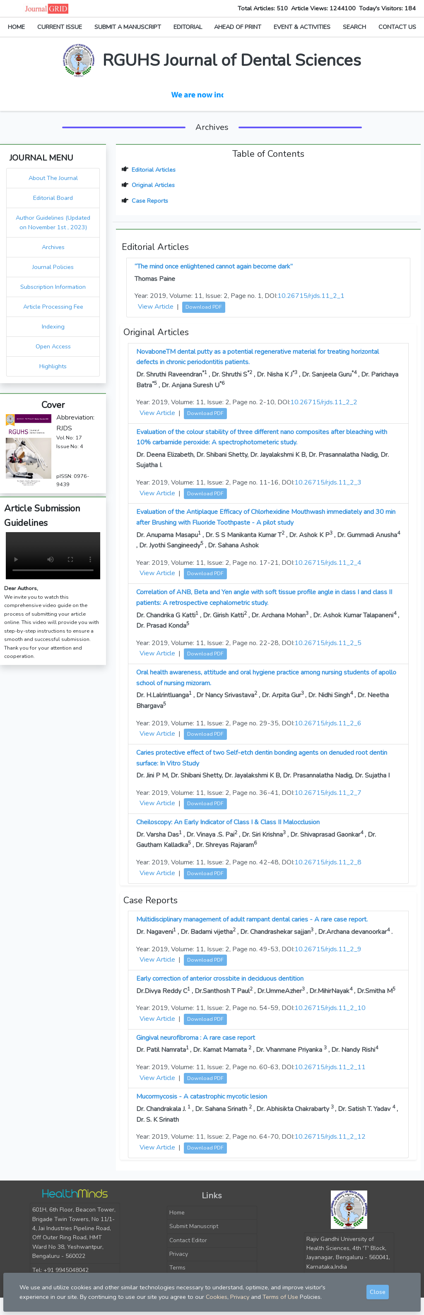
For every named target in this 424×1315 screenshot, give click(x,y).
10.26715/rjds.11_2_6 (327, 723)
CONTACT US (397, 27)
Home (177, 1213)
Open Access (53, 346)
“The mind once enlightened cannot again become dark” (214, 266)
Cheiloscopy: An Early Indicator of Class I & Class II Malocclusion (228, 822)
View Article (155, 306)
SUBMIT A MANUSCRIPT (127, 27)
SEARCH (354, 27)
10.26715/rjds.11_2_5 (327, 643)
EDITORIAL (187, 27)
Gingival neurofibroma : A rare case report (195, 1037)
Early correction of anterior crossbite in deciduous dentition (220, 978)
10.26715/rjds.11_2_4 (327, 562)
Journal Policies (53, 267)
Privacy (178, 1254)
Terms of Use (280, 1297)
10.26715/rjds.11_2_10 (330, 1008)
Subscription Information (53, 287)
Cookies (216, 1297)
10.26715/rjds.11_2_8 (327, 862)
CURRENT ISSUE (59, 27)
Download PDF (204, 306)
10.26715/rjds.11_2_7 (327, 792)
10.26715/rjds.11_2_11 (330, 1067)
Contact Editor (188, 1240)
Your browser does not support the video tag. (53, 555)
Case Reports (150, 201)
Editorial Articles (154, 170)
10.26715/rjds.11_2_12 (330, 1136)
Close (377, 1292)
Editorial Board (53, 198)
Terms (177, 1268)
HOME (16, 27)
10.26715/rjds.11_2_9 (327, 949)
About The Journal (53, 178)
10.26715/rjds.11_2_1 (310, 295)
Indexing (53, 326)
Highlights (53, 366)
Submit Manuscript (193, 1226)
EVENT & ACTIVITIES (302, 27)
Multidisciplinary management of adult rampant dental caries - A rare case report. (252, 919)
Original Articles (153, 185)
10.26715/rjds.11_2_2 (323, 402)
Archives (53, 247)
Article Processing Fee (53, 306)
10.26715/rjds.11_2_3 (327, 482)
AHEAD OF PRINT (237, 27)
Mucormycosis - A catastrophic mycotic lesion (201, 1096)
